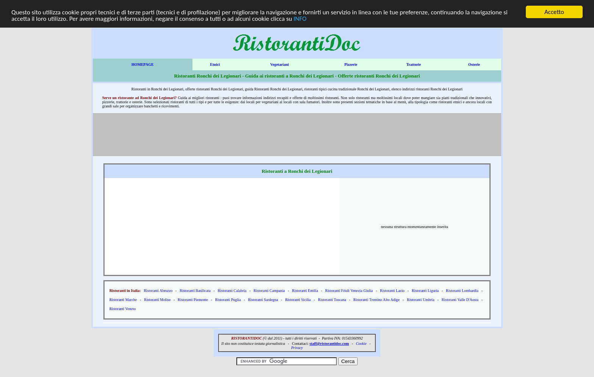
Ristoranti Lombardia (462, 291)
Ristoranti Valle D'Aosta (460, 300)
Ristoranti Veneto (122, 309)
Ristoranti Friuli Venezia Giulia (349, 291)
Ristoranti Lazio (392, 291)
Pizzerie (350, 64)
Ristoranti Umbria (421, 300)
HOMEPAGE (142, 64)
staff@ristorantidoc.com (329, 343)
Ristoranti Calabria (232, 291)
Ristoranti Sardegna (263, 300)
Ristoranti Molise (157, 300)
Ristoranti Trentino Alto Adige (376, 300)
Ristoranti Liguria (425, 291)
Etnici (215, 64)
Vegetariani (279, 64)
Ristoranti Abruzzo (158, 291)
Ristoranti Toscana (332, 300)
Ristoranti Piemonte (193, 300)
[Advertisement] (298, 134)
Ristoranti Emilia (305, 291)
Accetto (554, 12)
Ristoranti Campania (269, 291)
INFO (300, 18)
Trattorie (413, 64)
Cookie (361, 343)
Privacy (297, 348)
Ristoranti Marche (123, 300)
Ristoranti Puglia (228, 300)
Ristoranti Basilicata (195, 291)
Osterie (474, 64)
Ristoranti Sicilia (298, 300)
